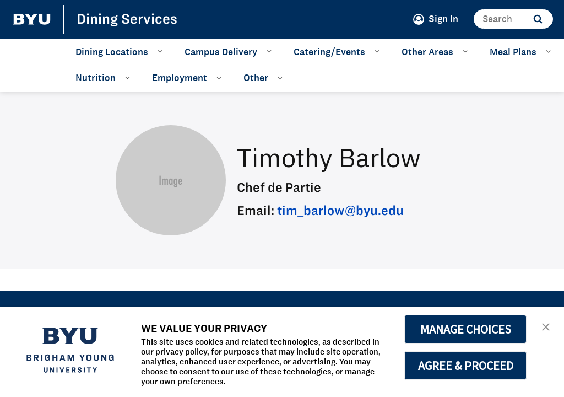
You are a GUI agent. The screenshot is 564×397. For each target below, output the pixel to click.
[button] (546, 326)
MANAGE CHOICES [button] (465, 329)
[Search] (513, 19)
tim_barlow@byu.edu (340, 210)
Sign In (443, 19)
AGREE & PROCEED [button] (465, 365)
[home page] (32, 19)
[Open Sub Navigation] (162, 51)
